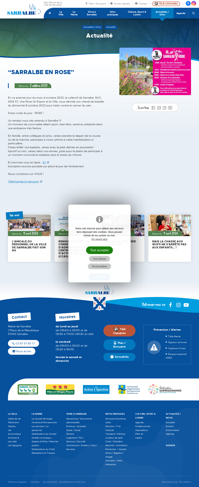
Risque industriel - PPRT (176, 356)
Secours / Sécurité (75, 441)
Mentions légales (17, 482)
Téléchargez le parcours (23, 181)
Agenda (180, 13)
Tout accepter (99, 250)
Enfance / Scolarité (76, 426)
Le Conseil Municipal (42, 418)
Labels (138, 437)
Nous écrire (21, 351)
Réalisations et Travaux (43, 453)
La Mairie (74, 13)
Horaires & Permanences (44, 422)
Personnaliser (99, 266)
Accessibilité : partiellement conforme (64, 482)
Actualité (170, 422)
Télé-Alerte (174, 336)
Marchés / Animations (116, 445)
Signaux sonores (177, 342)
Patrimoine (13, 422)
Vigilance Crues (177, 348)
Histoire (12, 426)
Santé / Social (73, 430)
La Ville (60, 13)
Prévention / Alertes (115, 449)
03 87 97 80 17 (23, 343)
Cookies (34, 482)
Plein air (139, 434)
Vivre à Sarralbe (92, 13)
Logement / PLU (74, 437)
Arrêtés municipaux (41, 437)
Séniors (70, 434)
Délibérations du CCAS (43, 449)
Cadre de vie (14, 418)
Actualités (119, 357)
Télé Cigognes (119, 331)
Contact (141, 3)
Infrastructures (142, 426)
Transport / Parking (115, 434)
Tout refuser (99, 258)
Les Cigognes (15, 445)
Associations (141, 430)
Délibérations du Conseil (44, 434)
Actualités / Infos (162, 13)
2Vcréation (185, 482)
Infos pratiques (112, 13)
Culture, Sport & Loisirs (137, 13)
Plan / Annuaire (95, 3)
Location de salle (114, 437)
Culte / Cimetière (114, 441)
